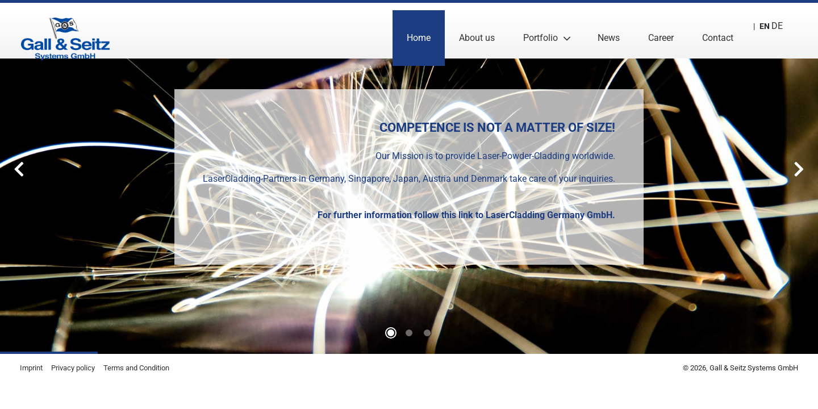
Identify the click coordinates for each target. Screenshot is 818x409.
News (598, 30)
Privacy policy (73, 368)
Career (650, 30)
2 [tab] (427, 332)
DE (769, 30)
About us (467, 30)
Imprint (31, 368)
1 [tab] (409, 332)
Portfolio (530, 30)
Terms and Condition (136, 368)
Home (408, 30)
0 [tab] (390, 332)
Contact (707, 30)
